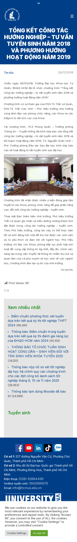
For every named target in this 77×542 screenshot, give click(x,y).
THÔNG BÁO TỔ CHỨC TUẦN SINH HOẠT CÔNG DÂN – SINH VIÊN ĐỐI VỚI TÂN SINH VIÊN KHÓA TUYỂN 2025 (38, 351)
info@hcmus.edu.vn (27, 488)
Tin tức (9, 72)
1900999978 (38, 483)
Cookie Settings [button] (16, 533)
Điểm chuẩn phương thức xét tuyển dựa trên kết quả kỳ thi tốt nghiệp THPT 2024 (37, 320)
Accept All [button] (39, 533)
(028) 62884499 (31, 479)
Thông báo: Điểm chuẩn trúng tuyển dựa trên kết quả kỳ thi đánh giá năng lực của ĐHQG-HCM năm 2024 (38, 336)
